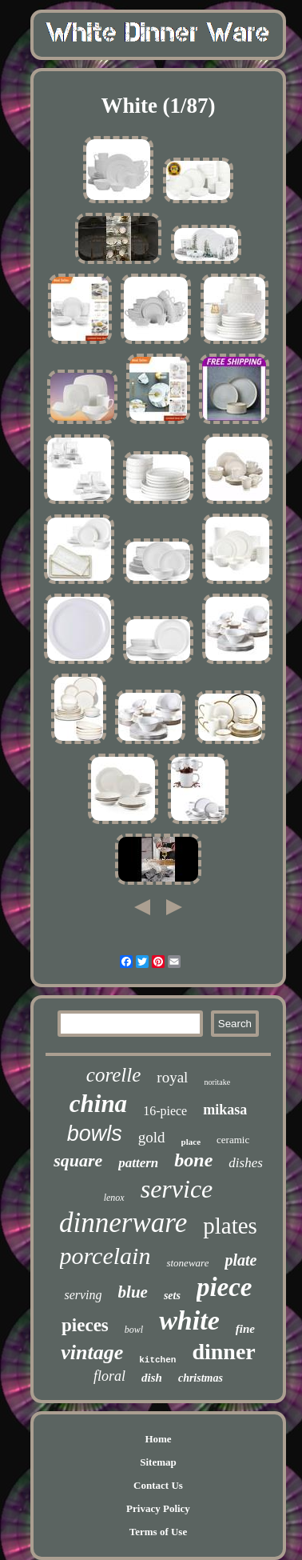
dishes (245, 1162)
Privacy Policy (158, 1508)
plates (230, 1225)
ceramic (233, 1140)
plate (240, 1260)
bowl (134, 1329)
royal (172, 1077)
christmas (200, 1378)
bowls (94, 1134)
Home (158, 1439)
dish (151, 1377)
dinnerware (123, 1222)
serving (82, 1295)
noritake (217, 1082)
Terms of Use (158, 1532)
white (189, 1320)
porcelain (105, 1255)
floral (109, 1376)
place (191, 1141)
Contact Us (158, 1485)
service (177, 1188)
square (78, 1160)
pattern (138, 1162)
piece (224, 1287)
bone (193, 1160)
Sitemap (158, 1462)
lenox (114, 1197)
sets (172, 1296)
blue (133, 1292)
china (98, 1104)
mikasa (225, 1110)
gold (151, 1137)
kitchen (157, 1360)
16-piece (165, 1111)
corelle (113, 1075)
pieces (85, 1325)
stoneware (187, 1263)
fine (245, 1328)
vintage (92, 1352)
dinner (223, 1351)
